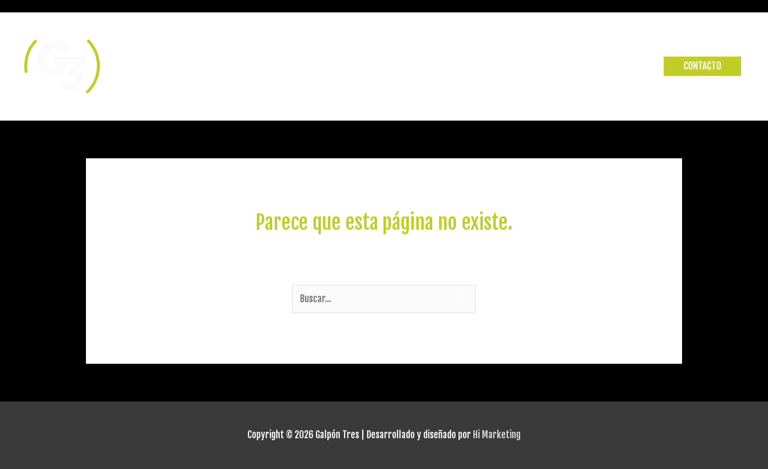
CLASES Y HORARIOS (525, 66)
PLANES (632, 66)
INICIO (461, 66)
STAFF (589, 66)
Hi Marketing (497, 435)
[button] (702, 66)
